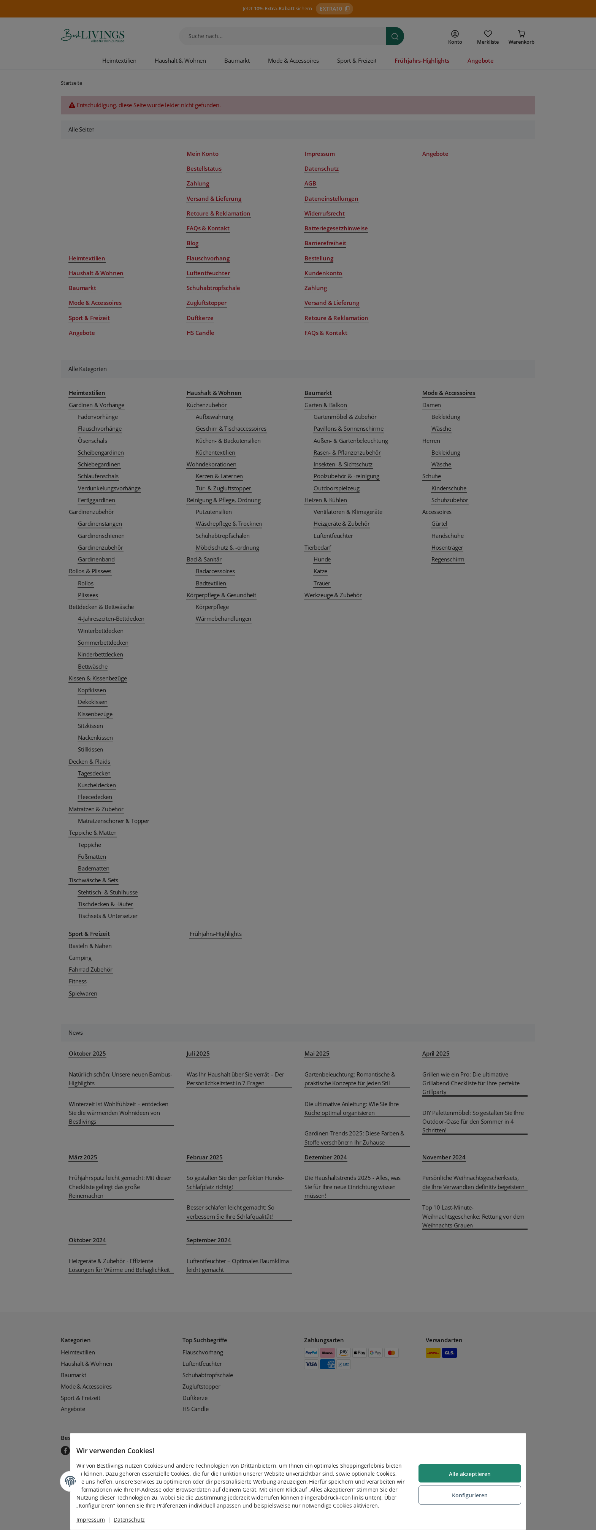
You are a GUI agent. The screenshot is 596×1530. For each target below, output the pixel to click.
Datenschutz (135, 1519)
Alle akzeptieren (463, 1471)
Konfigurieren (464, 1491)
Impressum (96, 1519)
